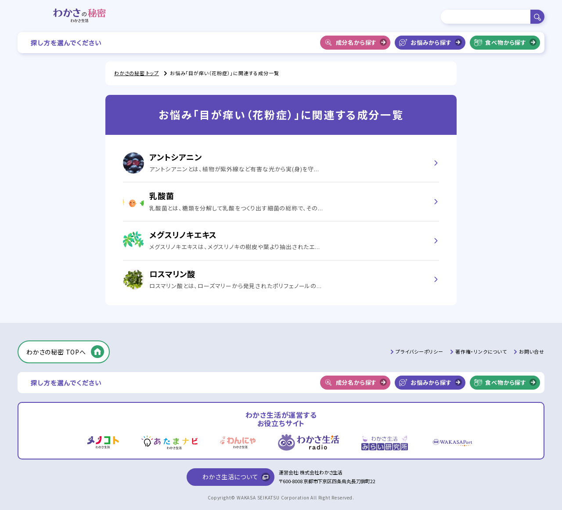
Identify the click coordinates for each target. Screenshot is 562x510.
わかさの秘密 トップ (136, 72)
